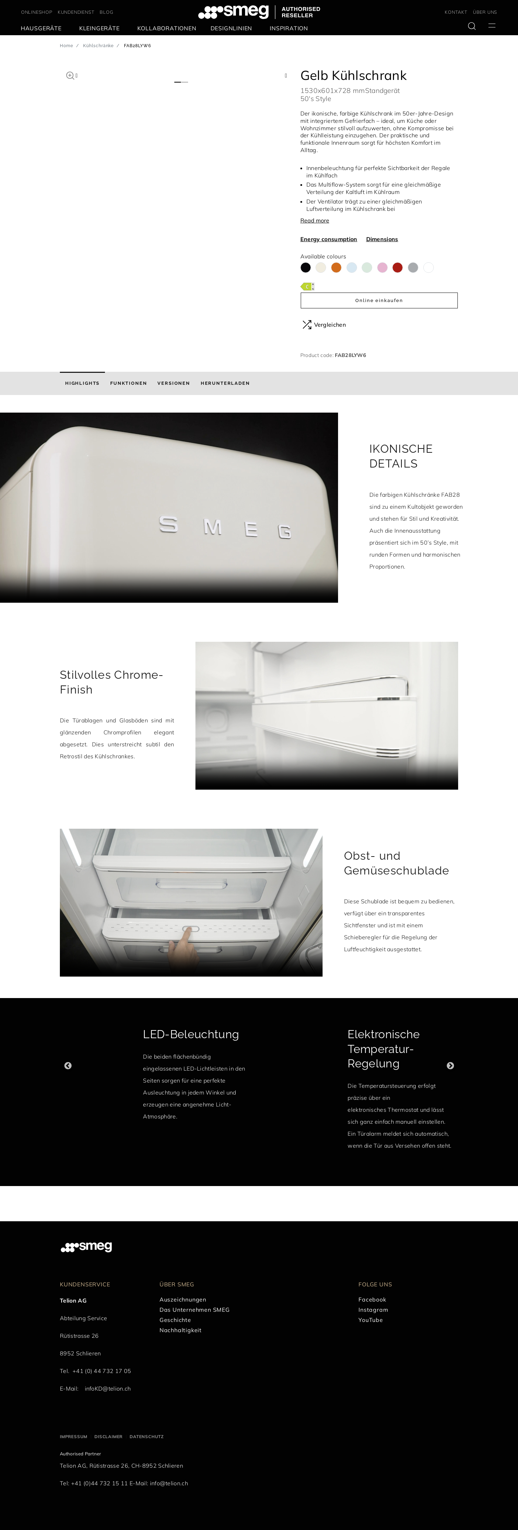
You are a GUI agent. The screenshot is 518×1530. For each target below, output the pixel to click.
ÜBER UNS (485, 12)
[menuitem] (43, 28)
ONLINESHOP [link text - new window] (36, 12)
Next (450, 1065)
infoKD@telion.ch (108, 1388)
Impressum (73, 1436)
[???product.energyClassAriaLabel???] (307, 286)
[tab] (82, 383)
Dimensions (382, 239)
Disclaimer (108, 1436)
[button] (70, 75)
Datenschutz (147, 1436)
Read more (314, 220)
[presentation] (169, 508)
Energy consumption (328, 239)
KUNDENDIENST (76, 12)
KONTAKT (456, 12)
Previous (67, 1065)
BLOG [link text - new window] (106, 12)
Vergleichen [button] (324, 324)
